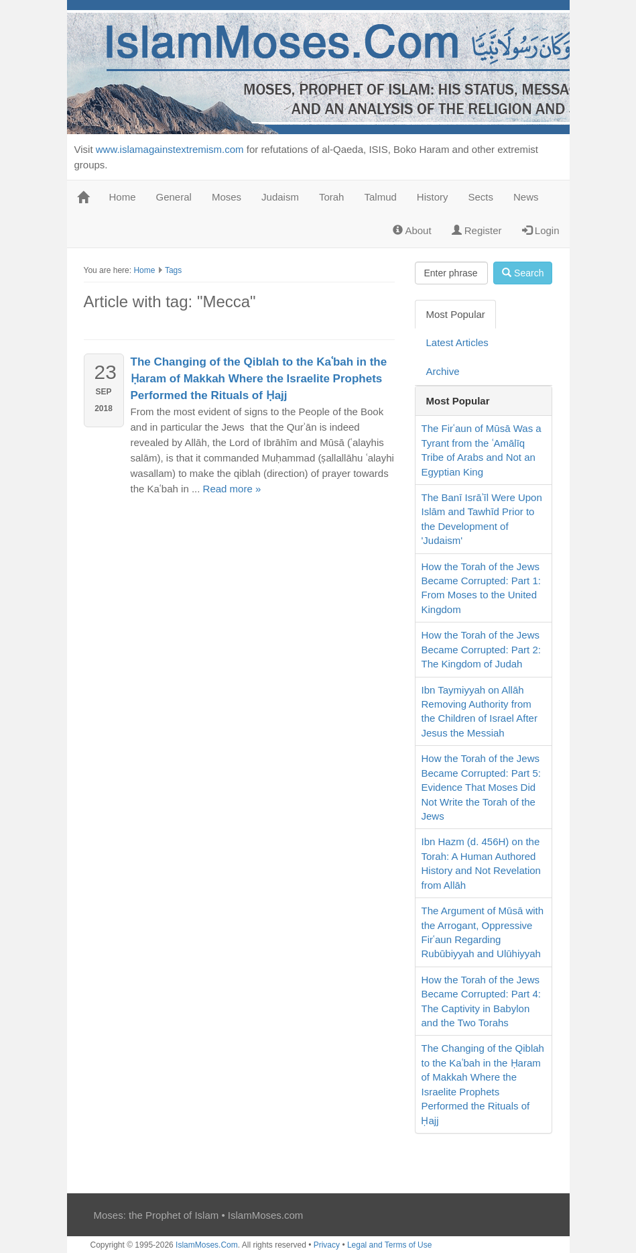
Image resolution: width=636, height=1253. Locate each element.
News (526, 197)
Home (122, 197)
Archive (442, 371)
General (174, 197)
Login (541, 230)
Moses (226, 197)
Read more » (232, 488)
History (432, 197)
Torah (331, 197)
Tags (173, 270)
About (412, 230)
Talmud (380, 197)
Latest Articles (457, 342)
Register (477, 230)
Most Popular (455, 314)
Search (523, 273)
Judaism (280, 197)
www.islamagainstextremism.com (170, 149)
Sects (481, 197)
